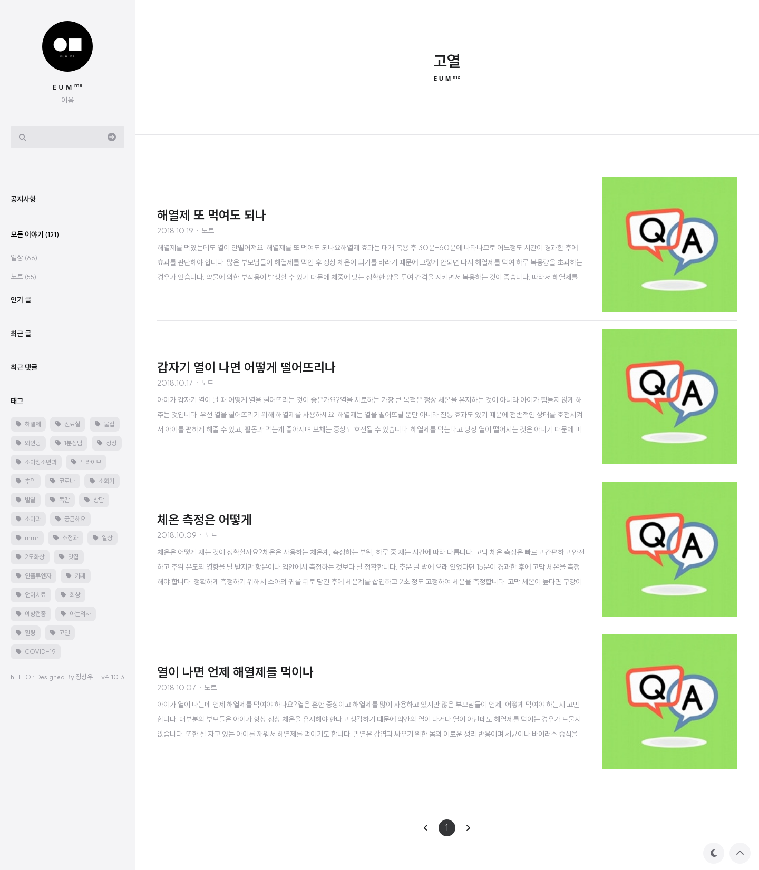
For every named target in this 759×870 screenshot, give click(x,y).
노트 (23, 452)
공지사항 (23, 374)
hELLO (21, 852)
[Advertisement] (76, 329)
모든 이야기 (35, 410)
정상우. (84, 852)
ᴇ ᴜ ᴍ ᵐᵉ (68, 86)
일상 (24, 433)
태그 (17, 576)
